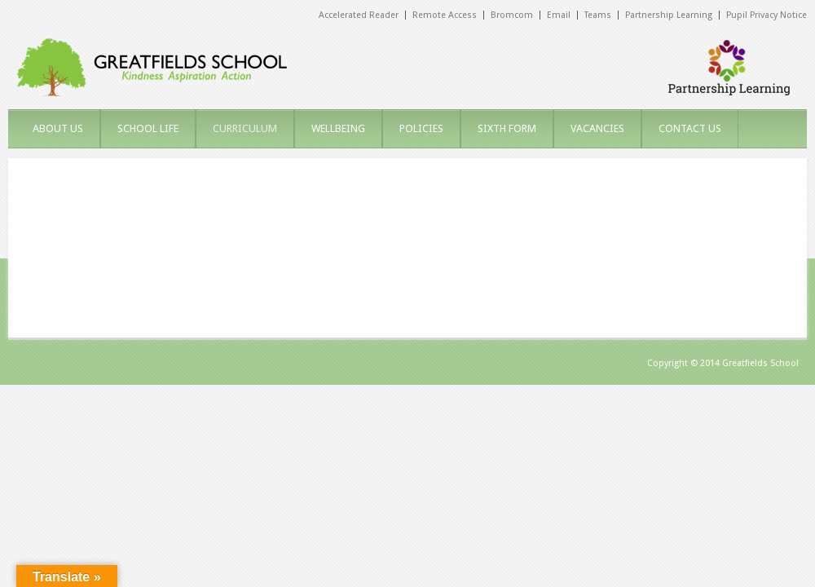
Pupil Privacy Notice (766, 15)
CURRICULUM (245, 128)
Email (558, 15)
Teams (597, 15)
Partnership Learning (668, 15)
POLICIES (421, 128)
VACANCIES (597, 128)
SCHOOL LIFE (147, 128)
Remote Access (444, 15)
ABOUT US (58, 128)
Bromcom (512, 15)
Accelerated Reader (359, 15)
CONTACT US (690, 128)
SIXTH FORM (507, 128)
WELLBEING (338, 128)
